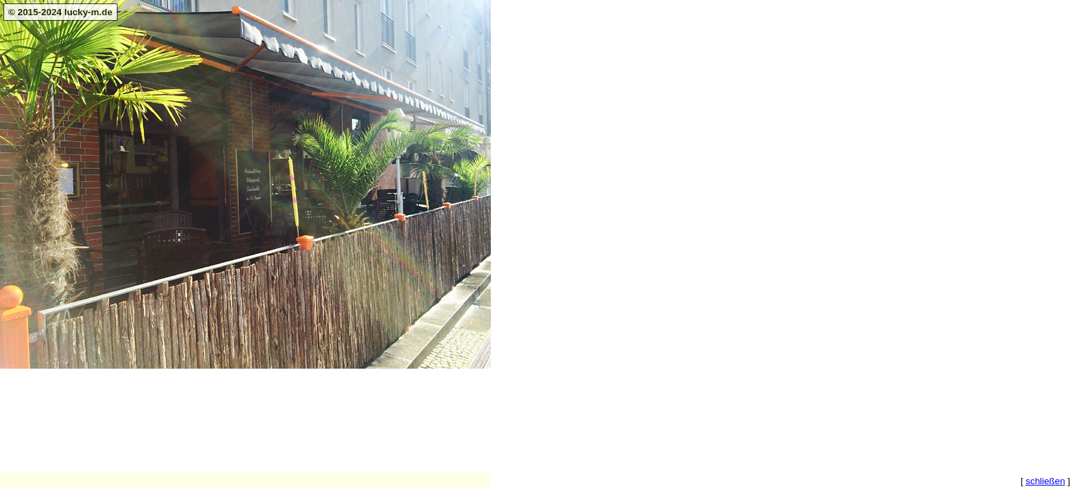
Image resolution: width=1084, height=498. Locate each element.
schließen (1045, 481)
